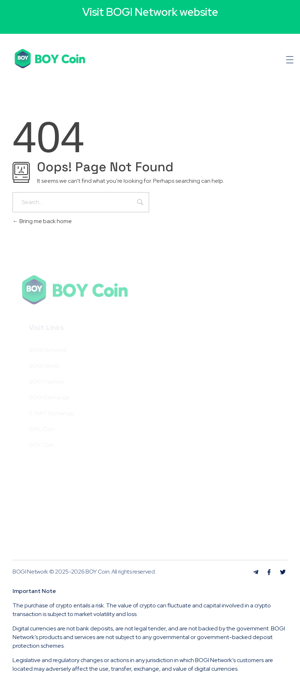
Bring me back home (42, 221)
